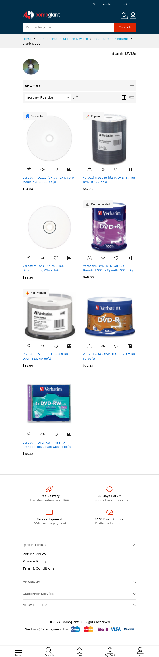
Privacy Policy (35, 561)
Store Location (103, 4)
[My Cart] (124, 15)
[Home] (79, 648)
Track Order (128, 4)
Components (47, 38)
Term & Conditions (38, 568)
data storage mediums (112, 38)
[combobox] (68, 27)
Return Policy (34, 554)
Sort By (33, 97)
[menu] (18, 650)
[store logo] (42, 15)
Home (28, 38)
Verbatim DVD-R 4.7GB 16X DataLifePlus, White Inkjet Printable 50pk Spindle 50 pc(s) (47, 270)
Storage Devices (76, 38)
